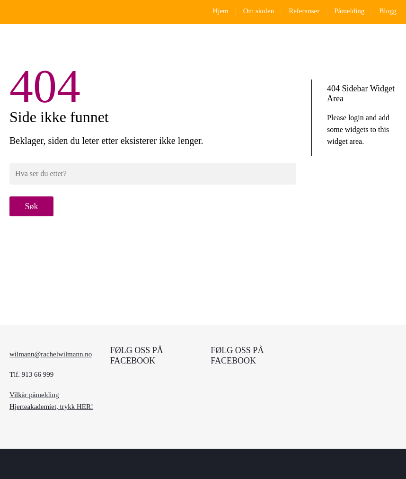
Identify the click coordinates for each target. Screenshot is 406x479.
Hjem (220, 11)
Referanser (304, 11)
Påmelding (349, 11)
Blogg (388, 11)
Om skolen (258, 11)
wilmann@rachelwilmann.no (50, 354)
